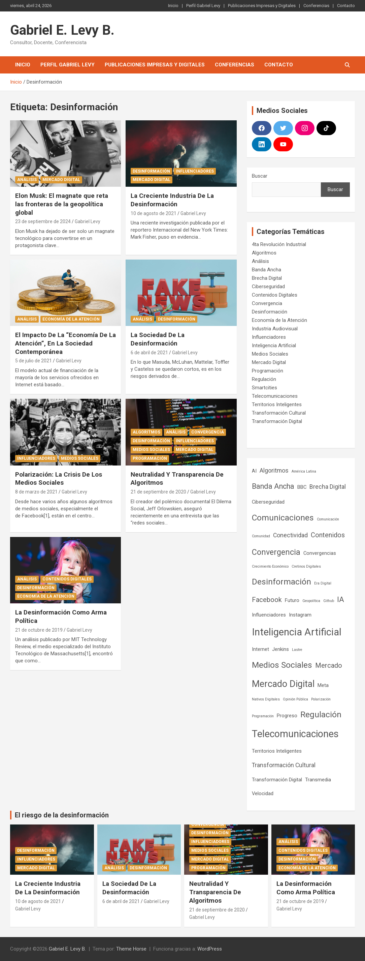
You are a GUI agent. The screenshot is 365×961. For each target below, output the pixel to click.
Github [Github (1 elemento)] (328, 601)
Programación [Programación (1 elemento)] (263, 716)
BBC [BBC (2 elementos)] (301, 487)
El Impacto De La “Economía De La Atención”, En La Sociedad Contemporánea (65, 343)
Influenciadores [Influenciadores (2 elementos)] (269, 615)
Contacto (346, 5)
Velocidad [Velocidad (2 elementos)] (262, 793)
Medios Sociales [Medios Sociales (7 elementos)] (282, 665)
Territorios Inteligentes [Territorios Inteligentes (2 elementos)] (277, 751)
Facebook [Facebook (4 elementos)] (267, 600)
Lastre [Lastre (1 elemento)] (297, 650)
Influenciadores (195, 171)
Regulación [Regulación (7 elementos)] (320, 714)
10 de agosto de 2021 (153, 213)
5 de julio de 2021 (33, 360)
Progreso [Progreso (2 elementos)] (287, 716)
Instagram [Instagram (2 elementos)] (300, 615)
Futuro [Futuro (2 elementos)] (292, 600)
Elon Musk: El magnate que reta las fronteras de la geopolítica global (61, 204)
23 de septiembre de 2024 (43, 221)
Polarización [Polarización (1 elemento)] (321, 699)
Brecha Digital (267, 278)
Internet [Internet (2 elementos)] (260, 649)
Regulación (264, 379)
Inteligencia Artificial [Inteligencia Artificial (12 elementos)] (296, 632)
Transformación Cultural (279, 413)
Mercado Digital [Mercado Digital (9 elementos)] (283, 684)
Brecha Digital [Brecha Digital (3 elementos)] (327, 486)
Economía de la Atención (71, 319)
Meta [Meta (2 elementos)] (323, 685)
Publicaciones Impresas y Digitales (262, 5)
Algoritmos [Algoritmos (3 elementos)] (274, 470)
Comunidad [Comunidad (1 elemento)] (261, 536)
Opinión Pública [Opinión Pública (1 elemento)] (295, 699)
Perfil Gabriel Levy (203, 5)
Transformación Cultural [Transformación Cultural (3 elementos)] (284, 765)
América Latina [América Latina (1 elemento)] (304, 471)
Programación (150, 458)
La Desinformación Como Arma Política (305, 888)
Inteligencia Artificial (274, 345)
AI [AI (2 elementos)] (254, 471)
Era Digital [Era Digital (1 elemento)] (322, 583)
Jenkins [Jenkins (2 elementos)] (280, 649)
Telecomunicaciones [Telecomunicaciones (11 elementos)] (295, 734)
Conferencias (316, 5)
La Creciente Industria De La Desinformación (172, 200)
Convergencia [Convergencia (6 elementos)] (276, 552)
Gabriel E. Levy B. (62, 30)
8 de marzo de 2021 (36, 491)
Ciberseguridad (268, 286)
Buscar (259, 176)
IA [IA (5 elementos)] (340, 599)
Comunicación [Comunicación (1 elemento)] (328, 519)
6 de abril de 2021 (149, 352)
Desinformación (151, 171)
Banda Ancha (266, 270)
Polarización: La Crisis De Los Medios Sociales (58, 479)
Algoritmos (146, 432)
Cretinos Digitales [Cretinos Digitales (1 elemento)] (306, 566)
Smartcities (264, 388)
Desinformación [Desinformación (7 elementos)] (281, 582)
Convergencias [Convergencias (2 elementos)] (319, 553)
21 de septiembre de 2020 (158, 491)
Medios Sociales (79, 458)
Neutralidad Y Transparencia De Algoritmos (215, 892)
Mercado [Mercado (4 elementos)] (328, 665)
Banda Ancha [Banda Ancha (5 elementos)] (273, 486)
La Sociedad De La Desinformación (158, 339)
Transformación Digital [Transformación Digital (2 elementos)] (277, 780)
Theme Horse (131, 949)
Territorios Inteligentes (277, 404)
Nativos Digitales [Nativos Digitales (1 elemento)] (266, 699)
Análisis (27, 179)
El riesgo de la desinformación (62, 815)
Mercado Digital (61, 179)
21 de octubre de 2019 (39, 630)
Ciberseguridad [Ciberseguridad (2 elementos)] (268, 502)
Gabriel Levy (87, 221)
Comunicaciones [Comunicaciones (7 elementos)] (283, 517)
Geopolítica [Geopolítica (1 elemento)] (311, 601)
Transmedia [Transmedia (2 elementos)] (318, 780)
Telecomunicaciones (275, 396)
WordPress (209, 949)
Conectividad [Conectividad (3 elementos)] (290, 535)
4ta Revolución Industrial (279, 244)
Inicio (173, 5)
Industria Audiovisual (275, 329)
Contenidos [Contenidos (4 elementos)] (328, 535)
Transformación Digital (277, 421)
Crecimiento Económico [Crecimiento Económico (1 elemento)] (270, 566)
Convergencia (207, 432)
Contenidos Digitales (67, 579)
